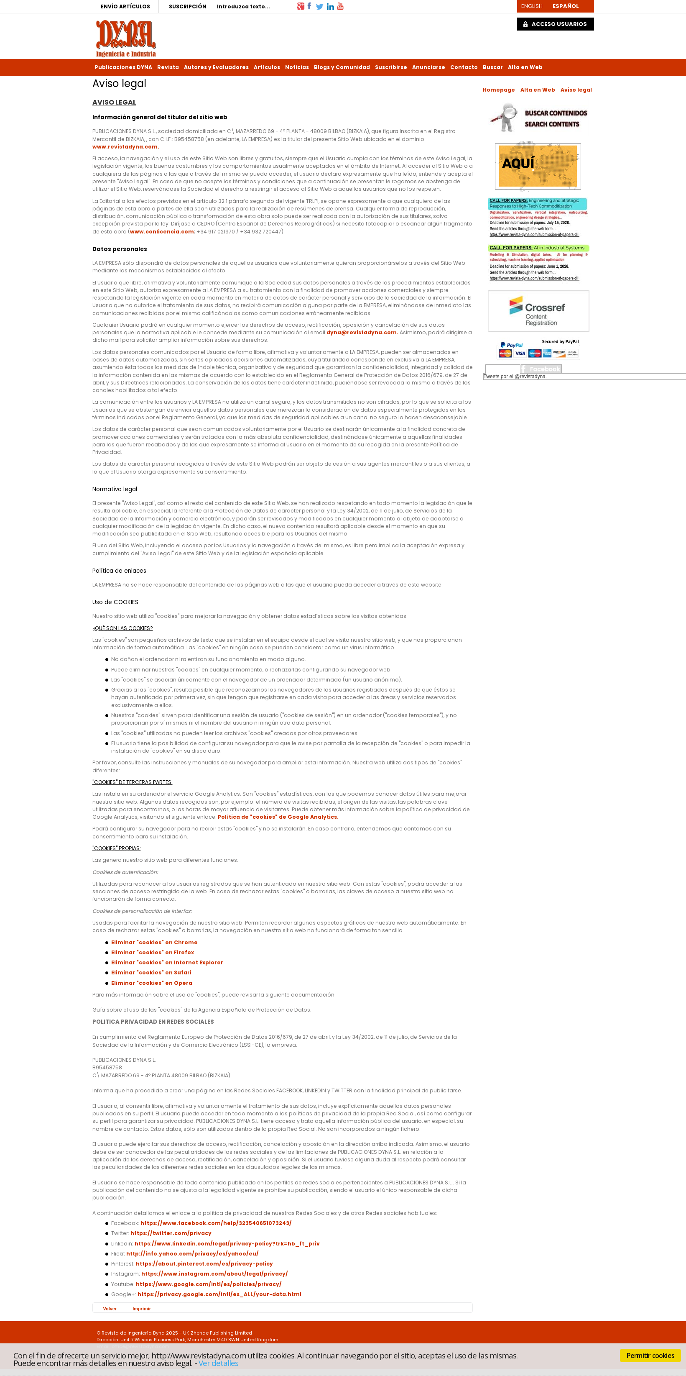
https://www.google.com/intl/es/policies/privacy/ (209, 1284)
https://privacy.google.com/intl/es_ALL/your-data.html (219, 1294)
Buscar (493, 67)
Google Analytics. (313, 816)
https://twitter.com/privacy (171, 1233)
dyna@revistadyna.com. (363, 332)
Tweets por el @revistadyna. (515, 376)
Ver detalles (219, 1363)
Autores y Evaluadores (216, 67)
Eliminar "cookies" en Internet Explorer (167, 962)
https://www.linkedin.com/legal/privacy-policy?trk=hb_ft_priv (227, 1243)
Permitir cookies (650, 1355)
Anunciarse (428, 67)
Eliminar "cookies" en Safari (151, 972)
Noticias (297, 67)
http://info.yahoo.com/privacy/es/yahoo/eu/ (192, 1253)
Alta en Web (525, 67)
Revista (168, 67)
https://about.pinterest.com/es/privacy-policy (204, 1263)
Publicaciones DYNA (123, 67)
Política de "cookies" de (253, 816)
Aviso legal (576, 89)
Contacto (464, 67)
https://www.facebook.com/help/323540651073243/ (216, 1223)
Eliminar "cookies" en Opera (151, 983)
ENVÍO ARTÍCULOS (125, 6)
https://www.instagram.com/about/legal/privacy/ (214, 1273)
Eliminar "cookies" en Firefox (152, 952)
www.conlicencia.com (162, 231)
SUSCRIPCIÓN (188, 6)
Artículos (267, 67)
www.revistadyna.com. (125, 146)
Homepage (499, 89)
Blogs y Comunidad (342, 67)
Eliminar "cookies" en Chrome (154, 942)
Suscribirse (391, 67)
